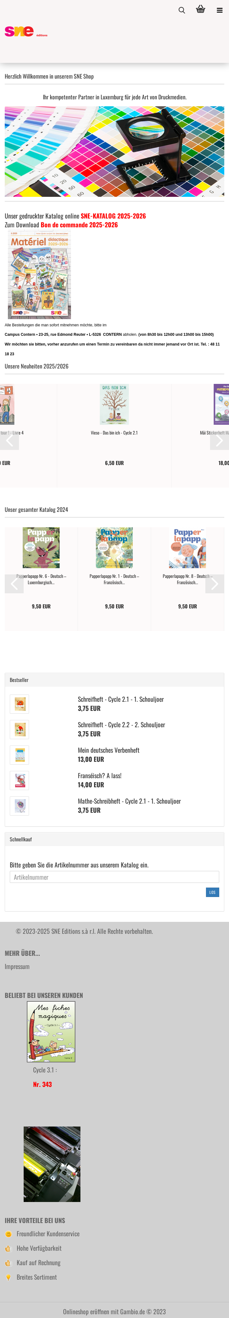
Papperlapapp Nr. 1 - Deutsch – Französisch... (114, 579)
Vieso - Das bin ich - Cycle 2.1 (114, 432)
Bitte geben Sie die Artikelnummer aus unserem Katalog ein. (79, 864)
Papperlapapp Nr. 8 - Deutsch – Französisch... (188, 579)
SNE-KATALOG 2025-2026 (113, 215)
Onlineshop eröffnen (86, 1311)
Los (212, 892)
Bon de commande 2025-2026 (79, 224)
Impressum (17, 966)
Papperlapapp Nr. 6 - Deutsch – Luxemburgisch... (41, 579)
